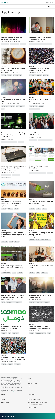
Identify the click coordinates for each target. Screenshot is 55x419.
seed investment (6, 142)
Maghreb (31, 164)
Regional (3, 66)
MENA (37, 239)
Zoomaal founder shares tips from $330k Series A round (41, 134)
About (47, 2)
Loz (3, 108)
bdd (49, 333)
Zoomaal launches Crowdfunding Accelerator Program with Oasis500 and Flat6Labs (13, 135)
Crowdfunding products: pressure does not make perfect (41, 38)
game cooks (44, 272)
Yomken (44, 208)
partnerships (18, 302)
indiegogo (46, 302)
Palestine (3, 97)
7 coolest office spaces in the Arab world (41, 267)
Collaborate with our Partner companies (37, 402)
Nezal (38, 272)
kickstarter (42, 44)
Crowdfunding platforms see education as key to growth (11, 202)
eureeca (39, 75)
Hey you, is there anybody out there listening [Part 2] (11, 38)
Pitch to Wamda (32, 407)
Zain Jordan (10, 302)
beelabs (17, 241)
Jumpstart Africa (41, 173)
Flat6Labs (21, 142)
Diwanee (41, 106)
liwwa (9, 75)
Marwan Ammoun (6, 175)
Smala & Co (32, 173)
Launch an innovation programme (36, 404)
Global (3, 35)
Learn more (16, 392)
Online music (5, 44)
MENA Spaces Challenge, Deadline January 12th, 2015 (41, 234)
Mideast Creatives (6, 272)
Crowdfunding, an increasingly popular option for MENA (39, 69)
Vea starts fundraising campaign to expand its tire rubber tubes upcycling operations (13, 168)
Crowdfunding (14, 44)
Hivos (14, 272)
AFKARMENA (32, 75)
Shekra (38, 208)
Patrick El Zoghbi (6, 177)
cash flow (4, 241)
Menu (48, 6)
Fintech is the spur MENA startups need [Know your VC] (13, 69)
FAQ (29, 381)
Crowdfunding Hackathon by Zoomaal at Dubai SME (11, 327)
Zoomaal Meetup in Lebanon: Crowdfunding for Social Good (39, 327)
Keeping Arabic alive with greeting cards (13, 100)
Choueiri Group (33, 106)
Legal (29, 386)
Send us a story (31, 397)
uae (9, 333)
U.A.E (2, 324)
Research (3, 399)
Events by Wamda (5, 402)
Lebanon (31, 35)
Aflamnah (32, 208)
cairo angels (42, 140)
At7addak (32, 272)
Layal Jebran (16, 175)
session (31, 333)
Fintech (4, 75)
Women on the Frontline (8, 106)
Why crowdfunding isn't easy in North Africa (40, 167)
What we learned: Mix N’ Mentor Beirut (40, 100)
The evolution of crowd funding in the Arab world (41, 202)
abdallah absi (33, 140)
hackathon (15, 333)
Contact (52, 2)
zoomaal (22, 44)
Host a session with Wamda (34, 399)
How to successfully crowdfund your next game (40, 296)
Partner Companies (32, 383)
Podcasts (3, 397)
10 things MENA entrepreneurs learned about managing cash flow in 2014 (13, 235)
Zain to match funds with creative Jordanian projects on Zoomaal (13, 296)
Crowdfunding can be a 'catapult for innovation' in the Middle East (13, 358)
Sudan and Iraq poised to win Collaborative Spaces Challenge (12, 267)
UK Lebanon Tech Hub (40, 333)
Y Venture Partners (34, 108)
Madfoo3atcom (17, 75)
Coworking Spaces (45, 239)
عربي (52, 6)
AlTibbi (11, 241)
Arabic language (20, 106)
